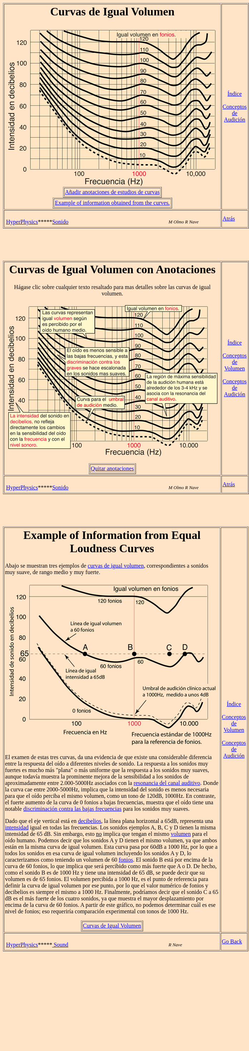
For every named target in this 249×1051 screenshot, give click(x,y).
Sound (60, 945)
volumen (181, 834)
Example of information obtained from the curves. (112, 203)
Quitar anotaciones (112, 468)
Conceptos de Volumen (235, 361)
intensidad (17, 827)
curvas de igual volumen (116, 566)
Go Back (232, 941)
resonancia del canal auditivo (166, 783)
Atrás (229, 219)
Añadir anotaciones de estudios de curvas (112, 192)
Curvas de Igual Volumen (112, 926)
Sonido (60, 222)
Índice (235, 94)
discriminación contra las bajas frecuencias (72, 809)
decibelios (89, 821)
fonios (126, 860)
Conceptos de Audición (235, 113)
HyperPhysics (22, 222)
